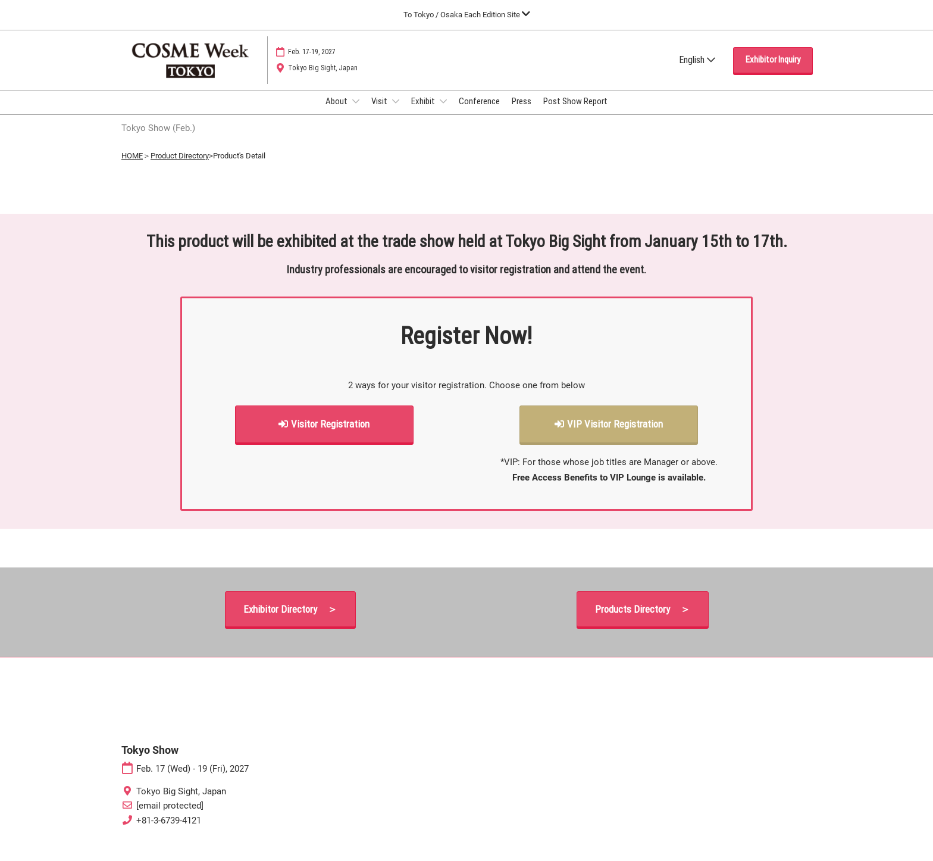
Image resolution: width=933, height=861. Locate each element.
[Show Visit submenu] (395, 112)
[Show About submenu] (355, 112)
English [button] (697, 71)
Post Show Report (575, 112)
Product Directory (180, 166)
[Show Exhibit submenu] (443, 112)
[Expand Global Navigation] (466, 14)
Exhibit (424, 112)
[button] (773, 71)
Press (521, 112)
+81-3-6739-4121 (168, 831)
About (337, 112)
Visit (380, 112)
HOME (132, 166)
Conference (479, 112)
